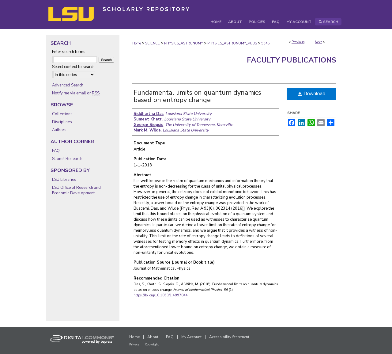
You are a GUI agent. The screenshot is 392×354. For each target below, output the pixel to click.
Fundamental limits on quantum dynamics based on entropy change (197, 96)
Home (136, 43)
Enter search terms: (69, 52)
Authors (59, 130)
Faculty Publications (291, 60)
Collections (62, 114)
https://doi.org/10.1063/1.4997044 (161, 295)
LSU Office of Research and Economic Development (76, 190)
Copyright (152, 344)
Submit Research (67, 159)
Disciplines (62, 122)
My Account (191, 336)
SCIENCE (152, 43)
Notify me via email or (76, 93)
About (152, 336)
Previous (298, 42)
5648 (265, 43)
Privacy (134, 344)
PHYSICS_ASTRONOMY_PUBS (232, 43)
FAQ (56, 151)
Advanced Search (67, 85)
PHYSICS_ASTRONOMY (183, 43)
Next (318, 42)
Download (312, 93)
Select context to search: (74, 67)
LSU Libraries (64, 179)
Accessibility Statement (229, 336)
